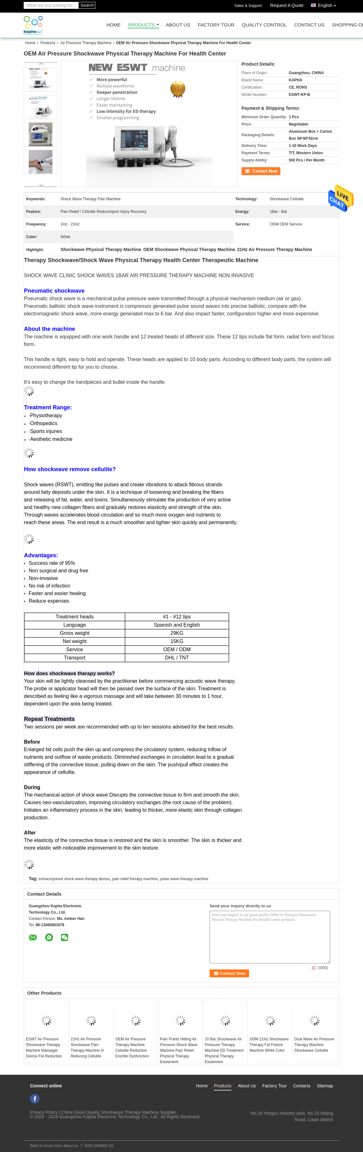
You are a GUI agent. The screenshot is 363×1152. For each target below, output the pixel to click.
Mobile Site (37, 1131)
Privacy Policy (43, 1112)
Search (87, 5)
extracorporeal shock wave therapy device (74, 879)
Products (141, 25)
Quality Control (264, 25)
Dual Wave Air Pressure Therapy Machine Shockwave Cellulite (314, 1045)
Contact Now (252, 170)
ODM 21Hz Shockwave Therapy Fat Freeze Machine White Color (269, 1045)
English (328, 4)
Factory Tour (216, 25)
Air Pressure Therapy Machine (85, 43)
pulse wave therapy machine (184, 879)
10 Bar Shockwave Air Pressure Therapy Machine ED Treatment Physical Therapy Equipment (224, 1050)
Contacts (301, 1085)
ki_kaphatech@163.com (309, 1125)
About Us (178, 25)
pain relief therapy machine (135, 879)
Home (113, 25)
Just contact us (98, 1145)
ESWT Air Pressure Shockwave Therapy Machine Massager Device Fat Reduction (44, 1047)
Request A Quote (287, 5)
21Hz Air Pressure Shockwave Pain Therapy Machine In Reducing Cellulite (87, 1047)
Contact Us (309, 25)
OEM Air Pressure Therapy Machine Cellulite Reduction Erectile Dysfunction (132, 1047)
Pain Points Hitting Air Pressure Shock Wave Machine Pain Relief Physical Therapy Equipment (178, 1050)
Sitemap (325, 1085)
